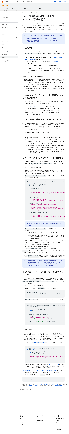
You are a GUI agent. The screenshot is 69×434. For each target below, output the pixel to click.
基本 (7, 8)
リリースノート (56, 425)
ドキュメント (6, 6)
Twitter (37, 422)
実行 (21, 1)
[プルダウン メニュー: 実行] (24, 1)
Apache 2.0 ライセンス (33, 385)
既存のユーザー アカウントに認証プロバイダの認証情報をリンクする (39, 370)
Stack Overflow (56, 420)
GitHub (21, 427)
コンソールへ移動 (62, 1)
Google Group (56, 422)
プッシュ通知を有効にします (45, 135)
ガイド (21, 418)
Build (15, 1)
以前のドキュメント (57, 429)
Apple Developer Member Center (40, 139)
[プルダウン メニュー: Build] (17, 1)
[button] (8, 11)
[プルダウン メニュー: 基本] (9, 8)
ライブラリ (22, 425)
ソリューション (30, 1)
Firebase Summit (39, 420)
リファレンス (33, 8)
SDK (50, 52)
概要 (3, 8)
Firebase (24, 12)
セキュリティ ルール (54, 364)
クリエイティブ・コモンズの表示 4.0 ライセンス (48, 384)
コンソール (30, 106)
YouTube (38, 425)
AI (12, 8)
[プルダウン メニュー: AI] (14, 8)
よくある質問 (55, 427)
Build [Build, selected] (19, 8)
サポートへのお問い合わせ (58, 418)
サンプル (41, 8)
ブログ (55, 1)
